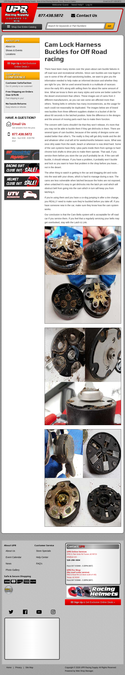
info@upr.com (72, 557)
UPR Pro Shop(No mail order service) (78, 571)
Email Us (106, 1)
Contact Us (84, 15)
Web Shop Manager (84, 671)
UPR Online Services (77, 552)
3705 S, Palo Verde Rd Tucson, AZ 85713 (82, 554)
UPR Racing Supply (11, 1)
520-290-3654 (73, 560)
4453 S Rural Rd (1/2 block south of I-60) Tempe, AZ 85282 (81, 576)
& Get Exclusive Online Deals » (21, 65)
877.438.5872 (116, 1)
